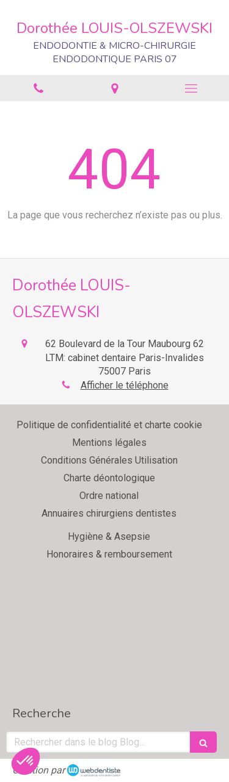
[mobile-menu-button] (191, 88)
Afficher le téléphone (125, 385)
